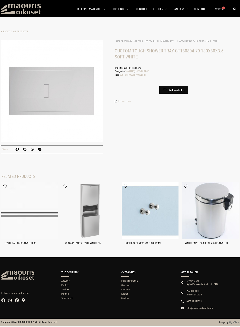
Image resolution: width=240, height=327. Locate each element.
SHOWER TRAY (141, 41)
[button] (234, 9)
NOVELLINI (141, 75)
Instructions (124, 101)
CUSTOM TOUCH (127, 75)
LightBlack (234, 323)
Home (117, 41)
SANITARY (127, 41)
